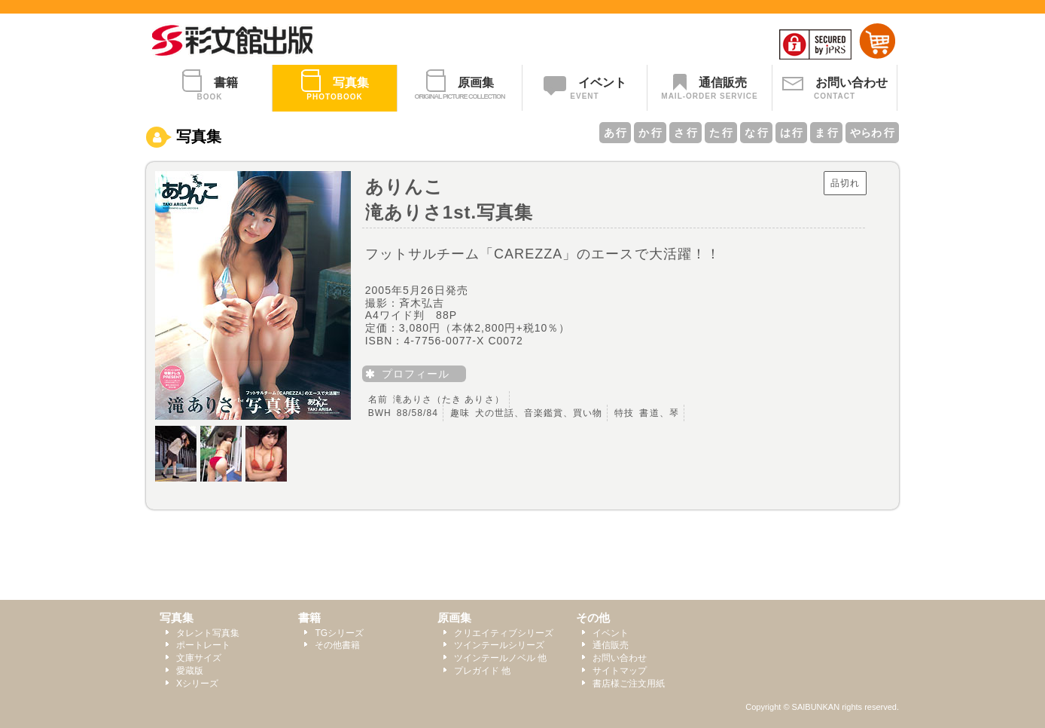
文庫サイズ (198, 658)
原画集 (454, 617)
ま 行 (826, 133)
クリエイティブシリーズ (503, 633)
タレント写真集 (207, 633)
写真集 (176, 617)
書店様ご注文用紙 (629, 683)
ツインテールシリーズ (499, 645)
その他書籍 (337, 645)
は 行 (791, 133)
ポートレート (203, 645)
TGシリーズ (339, 633)
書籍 (309, 617)
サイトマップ (620, 670)
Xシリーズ (197, 683)
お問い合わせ (620, 658)
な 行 (756, 133)
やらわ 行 (872, 133)
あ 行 (615, 133)
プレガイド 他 (482, 670)
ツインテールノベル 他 (500, 658)
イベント (611, 633)
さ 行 (685, 133)
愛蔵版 (189, 670)
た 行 (721, 133)
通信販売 (611, 645)
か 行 (650, 133)
